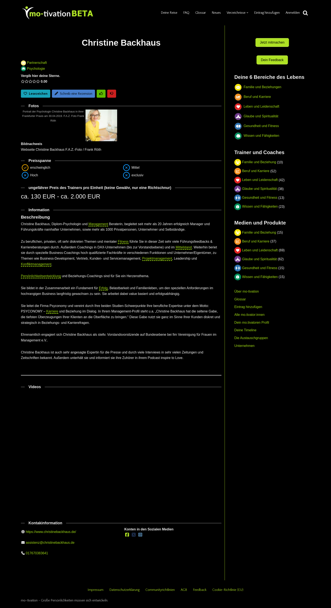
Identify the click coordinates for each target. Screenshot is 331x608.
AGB (184, 592)
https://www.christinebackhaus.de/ (51, 533)
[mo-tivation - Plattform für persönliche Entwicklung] (58, 12)
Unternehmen (244, 343)
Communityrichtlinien (160, 592)
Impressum (95, 592)
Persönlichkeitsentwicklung (41, 277)
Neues (215, 13)
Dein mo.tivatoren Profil (251, 320)
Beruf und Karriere (256, 168)
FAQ (185, 13)
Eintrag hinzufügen (266, 13)
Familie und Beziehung (259, 159)
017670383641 (37, 555)
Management (99, 224)
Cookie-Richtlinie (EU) (228, 592)
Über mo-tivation (246, 288)
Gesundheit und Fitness (260, 195)
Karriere (53, 312)
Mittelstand (185, 248)
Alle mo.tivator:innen (249, 312)
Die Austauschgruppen (251, 335)
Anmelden (292, 13)
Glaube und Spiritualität (259, 186)
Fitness (124, 242)
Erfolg (104, 289)
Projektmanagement (159, 259)
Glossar (199, 13)
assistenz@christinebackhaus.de (50, 544)
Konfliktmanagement (36, 265)
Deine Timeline (245, 328)
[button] (247, 13)
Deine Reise (168, 13)
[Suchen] (305, 12)
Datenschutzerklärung (124, 592)
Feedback (200, 592)
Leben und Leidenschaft (260, 177)
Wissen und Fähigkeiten (260, 203)
